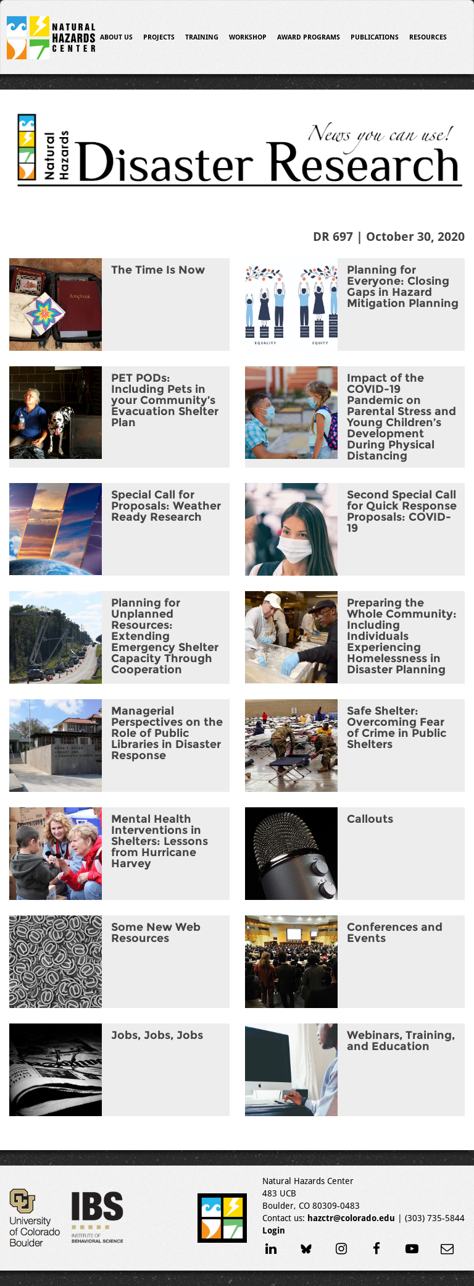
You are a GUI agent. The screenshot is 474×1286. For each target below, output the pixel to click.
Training (201, 37)
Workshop (248, 37)
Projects (159, 37)
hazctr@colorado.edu (351, 1218)
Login (273, 1230)
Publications (375, 37)
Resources (428, 37)
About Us (116, 37)
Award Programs (308, 37)
